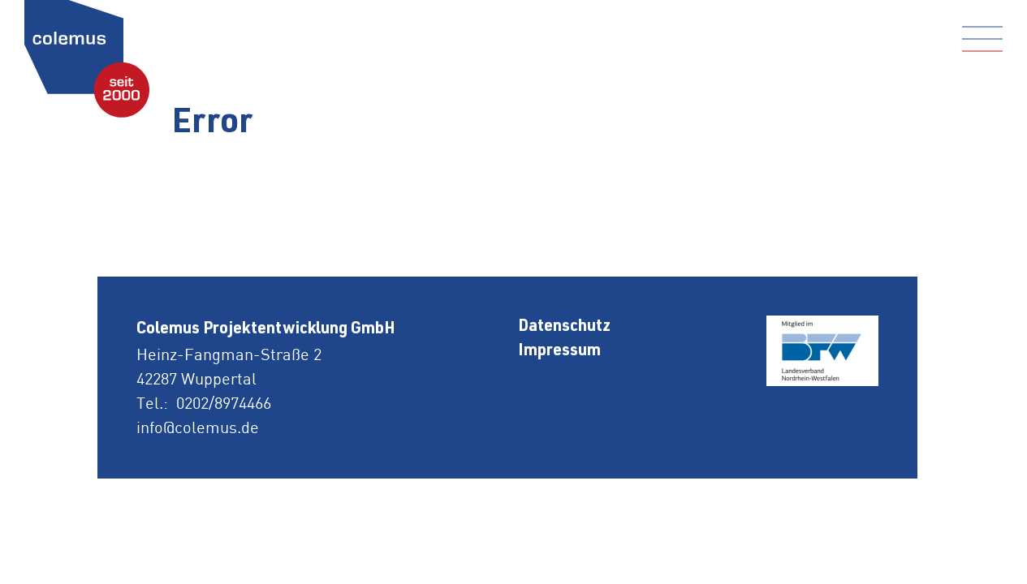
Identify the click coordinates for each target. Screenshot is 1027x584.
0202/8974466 (223, 403)
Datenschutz (564, 328)
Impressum (559, 352)
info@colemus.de (197, 427)
